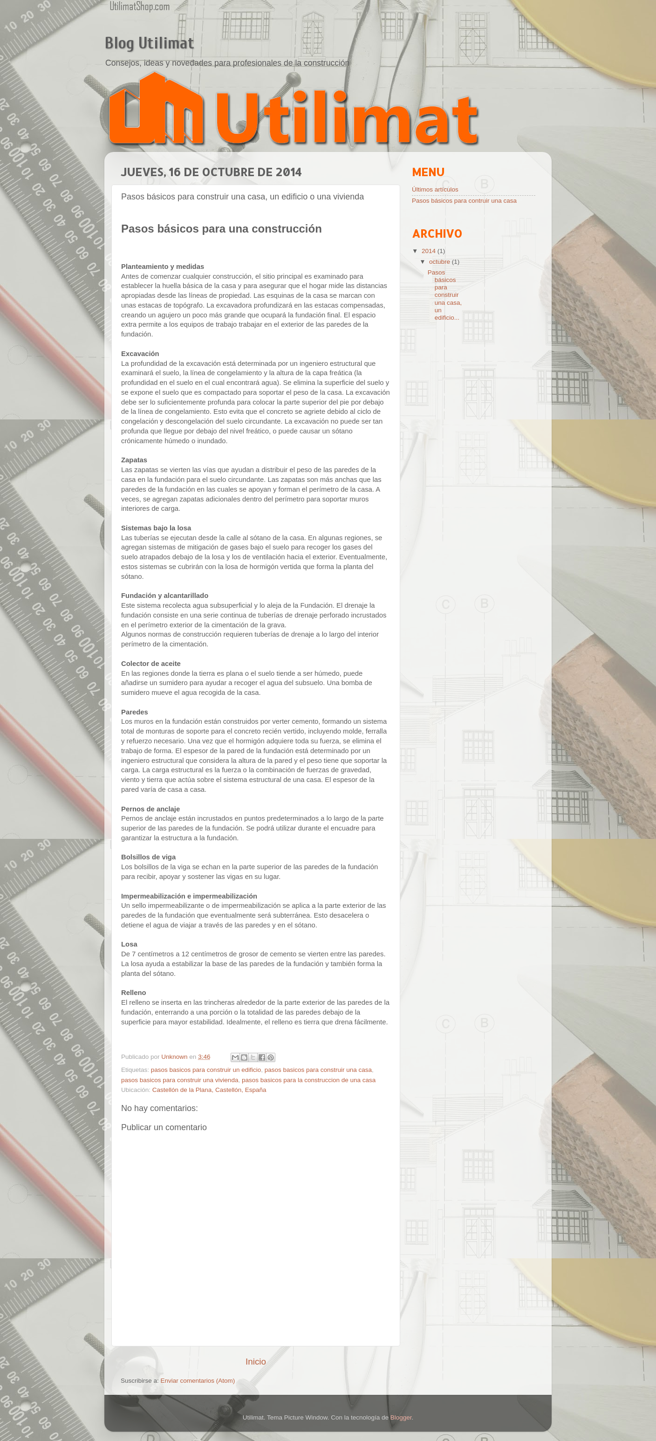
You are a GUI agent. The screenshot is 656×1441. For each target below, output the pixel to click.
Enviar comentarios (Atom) (198, 1380)
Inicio (256, 1361)
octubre (440, 261)
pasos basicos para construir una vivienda (179, 1080)
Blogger (401, 1417)
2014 (429, 250)
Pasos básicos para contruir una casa (464, 200)
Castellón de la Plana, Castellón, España (209, 1089)
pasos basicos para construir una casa (318, 1069)
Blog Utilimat (149, 43)
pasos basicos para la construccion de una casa (309, 1080)
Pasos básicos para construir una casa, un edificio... (445, 295)
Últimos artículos (435, 189)
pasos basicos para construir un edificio (206, 1069)
